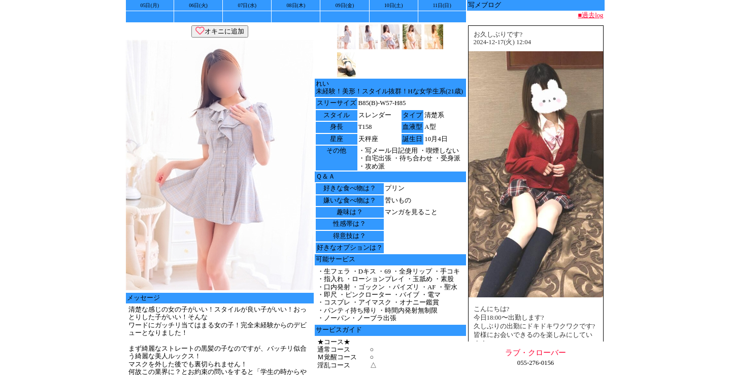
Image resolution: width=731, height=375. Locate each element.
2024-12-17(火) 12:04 (502, 42)
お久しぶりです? (498, 34)
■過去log (590, 15)
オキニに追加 (219, 31)
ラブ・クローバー (535, 352)
